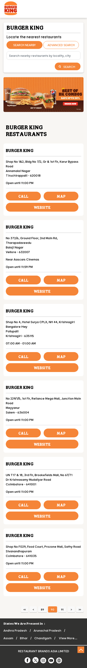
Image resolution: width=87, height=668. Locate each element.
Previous (33, 609)
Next (71, 609)
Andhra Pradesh (15, 630)
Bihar (24, 638)
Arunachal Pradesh (47, 630)
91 (62, 609)
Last (80, 609)
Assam (8, 638)
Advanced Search (61, 45)
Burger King (19, 150)
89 (42, 609)
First (24, 609)
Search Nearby (24, 45)
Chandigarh (43, 638)
